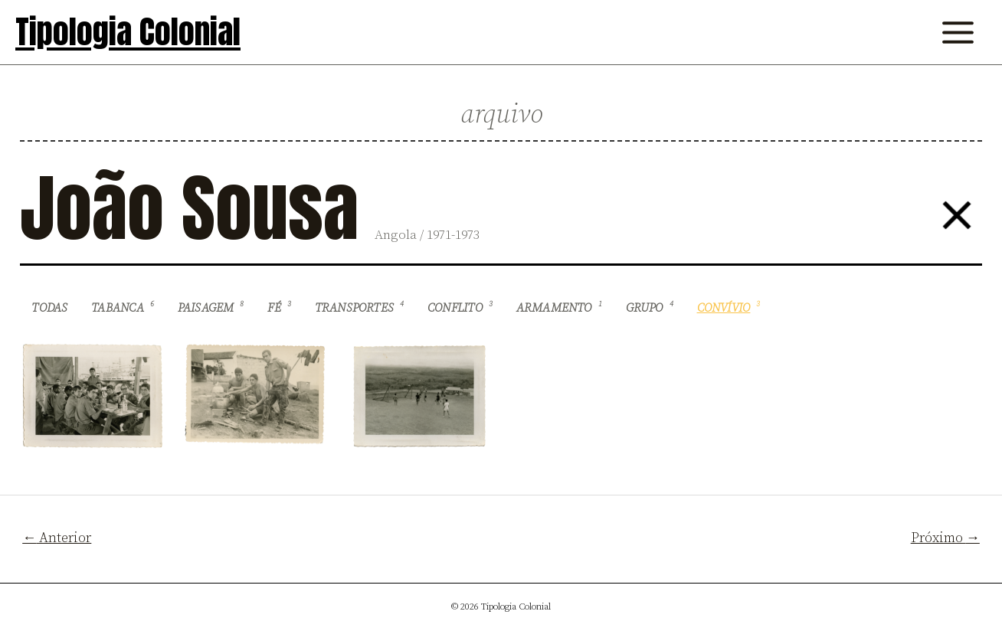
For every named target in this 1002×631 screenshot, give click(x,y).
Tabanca (122, 308)
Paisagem (211, 308)
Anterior (56, 538)
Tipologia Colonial (128, 32)
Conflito (460, 308)
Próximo (945, 538)
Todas (49, 308)
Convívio (729, 308)
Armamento (559, 308)
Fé (279, 308)
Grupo (649, 308)
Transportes (359, 308)
